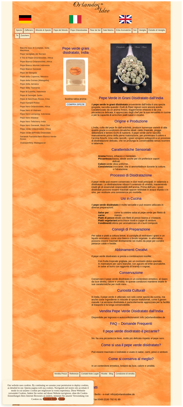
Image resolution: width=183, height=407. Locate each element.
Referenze (73, 374)
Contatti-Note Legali (90, 374)
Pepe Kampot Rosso (30, 103)
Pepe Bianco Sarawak (30, 69)
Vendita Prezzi (60, 374)
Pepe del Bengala (28, 73)
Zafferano (29, 30)
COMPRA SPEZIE (76, 104)
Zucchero (25, 35)
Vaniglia (142, 30)
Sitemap (16, 404)
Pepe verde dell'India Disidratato (35, 132)
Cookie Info (50, 399)
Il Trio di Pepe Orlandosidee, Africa (36, 58)
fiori (135, 30)
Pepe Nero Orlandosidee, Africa (35, 106)
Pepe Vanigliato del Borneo (33, 54)
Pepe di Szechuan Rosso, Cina (34, 99)
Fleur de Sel (95, 30)
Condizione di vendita (125, 374)
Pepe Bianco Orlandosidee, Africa (36, 61)
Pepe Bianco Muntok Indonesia (34, 65)
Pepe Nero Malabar (29, 117)
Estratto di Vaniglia (157, 30)
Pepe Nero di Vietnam (30, 110)
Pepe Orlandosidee (78, 30)
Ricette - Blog (107, 374)
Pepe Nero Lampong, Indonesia (35, 114)
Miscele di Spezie (43, 30)
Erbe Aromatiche (123, 30)
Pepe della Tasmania (30, 88)
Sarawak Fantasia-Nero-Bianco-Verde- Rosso (38, 137)
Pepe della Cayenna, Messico (34, 76)
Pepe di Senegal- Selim (31, 95)
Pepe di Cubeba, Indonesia (33, 91)
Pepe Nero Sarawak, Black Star (35, 125)
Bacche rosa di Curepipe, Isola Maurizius (34, 49)
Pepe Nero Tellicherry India (33, 121)
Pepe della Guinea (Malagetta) (34, 80)
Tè (17, 35)
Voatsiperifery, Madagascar (33, 143)
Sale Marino (108, 30)
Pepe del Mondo (60, 30)
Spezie (19, 30)
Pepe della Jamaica (29, 84)
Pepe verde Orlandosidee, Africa (35, 129)
